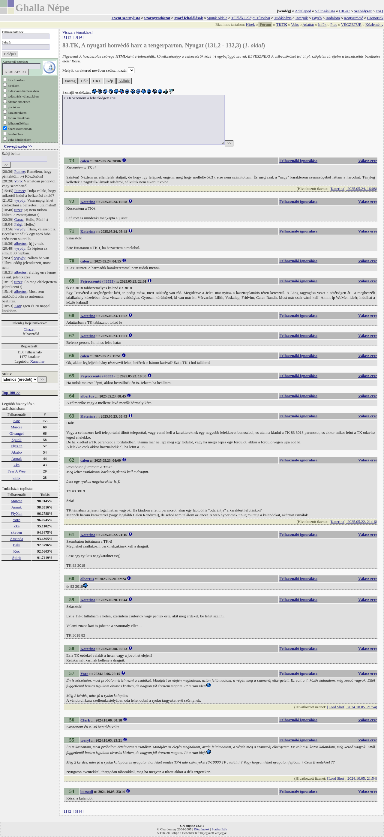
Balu (16, 545)
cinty (16, 477)
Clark (85, 720)
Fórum (265, 24)
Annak (16, 458)
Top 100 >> (11, 392)
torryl (85, 740)
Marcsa (16, 427)
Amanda (16, 538)
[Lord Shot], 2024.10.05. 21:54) (352, 707)
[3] (76, 37)
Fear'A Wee (17, 471)
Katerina (87, 202)
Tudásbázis (283, 18)
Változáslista (325, 11)
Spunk (16, 439)
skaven (16, 532)
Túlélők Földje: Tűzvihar (250, 18)
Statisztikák (219, 829)
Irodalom (333, 18)
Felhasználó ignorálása (298, 160)
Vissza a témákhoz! (77, 32)
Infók (322, 24)
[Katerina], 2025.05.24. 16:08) (353, 188)
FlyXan (16, 446)
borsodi (86, 791)
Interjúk (302, 18)
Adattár (308, 24)
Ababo (16, 452)
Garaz (19, 219)
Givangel (16, 433)
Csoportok (375, 18)
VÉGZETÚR (351, 24)
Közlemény (374, 24)
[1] (64, 37)
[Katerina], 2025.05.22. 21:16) (353, 521)
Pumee (19, 171)
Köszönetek (201, 829)
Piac (333, 24)
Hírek (250, 24)
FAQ (379, 11)
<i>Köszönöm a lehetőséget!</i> (143, 120)
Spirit (16, 557)
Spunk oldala (217, 18)
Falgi (18, 224)
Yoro (18, 181)
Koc (16, 420)
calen (84, 161)
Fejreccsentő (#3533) (97, 281)
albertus (20, 243)
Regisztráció (353, 18)
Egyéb (317, 18)
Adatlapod (303, 11)
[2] (70, 37)
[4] (81, 37)
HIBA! (344, 11)
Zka (17, 465)
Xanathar (37, 361)
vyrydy (20, 200)
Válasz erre (367, 160)
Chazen (29, 329)
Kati (17, 306)
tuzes (18, 210)
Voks (295, 24)
